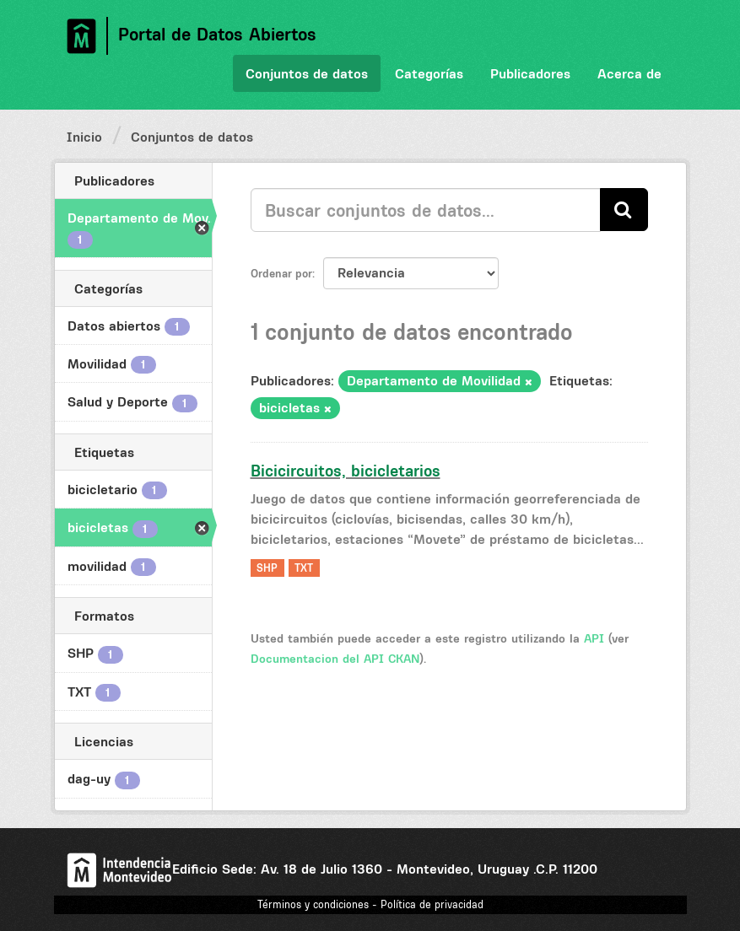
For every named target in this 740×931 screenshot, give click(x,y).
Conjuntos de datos (307, 73)
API (594, 638)
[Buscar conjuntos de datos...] (426, 210)
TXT (303, 568)
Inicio (84, 136)
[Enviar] (624, 209)
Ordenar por (281, 273)
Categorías (429, 73)
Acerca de (629, 73)
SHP (267, 568)
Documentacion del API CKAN (335, 658)
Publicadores (530, 73)
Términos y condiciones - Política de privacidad (370, 904)
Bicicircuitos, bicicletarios (345, 470)
